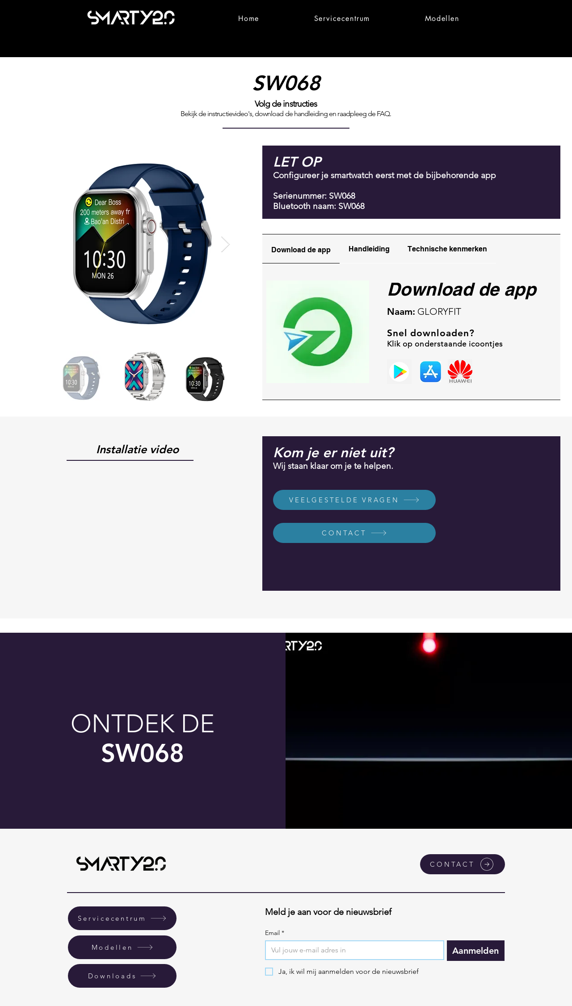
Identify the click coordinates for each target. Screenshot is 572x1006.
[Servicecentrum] (122, 918)
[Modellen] (122, 947)
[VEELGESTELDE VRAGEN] (354, 500)
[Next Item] (225, 244)
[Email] (352, 950)
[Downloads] (122, 976)
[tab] (301, 248)
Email (274, 933)
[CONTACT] (354, 533)
